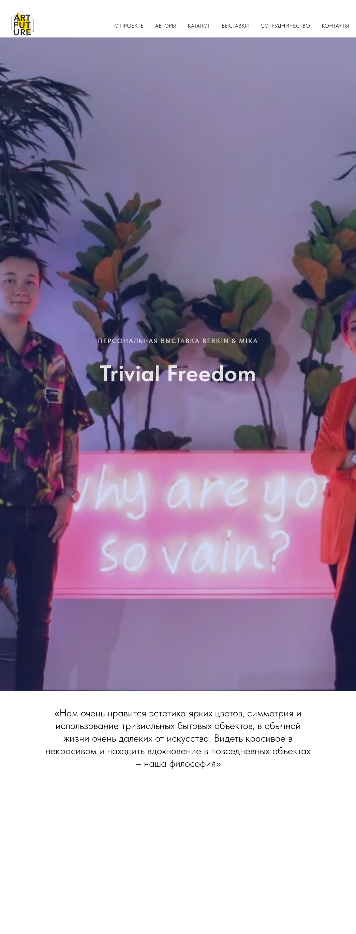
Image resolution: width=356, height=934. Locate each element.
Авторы (165, 25)
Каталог (199, 25)
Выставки (235, 25)
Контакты (335, 25)
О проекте (129, 25)
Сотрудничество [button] (285, 25)
